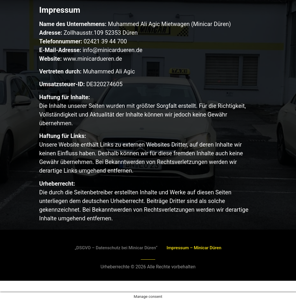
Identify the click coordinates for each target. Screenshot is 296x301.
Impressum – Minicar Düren (197, 247)
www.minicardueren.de (92, 58)
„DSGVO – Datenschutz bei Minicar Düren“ (113, 247)
